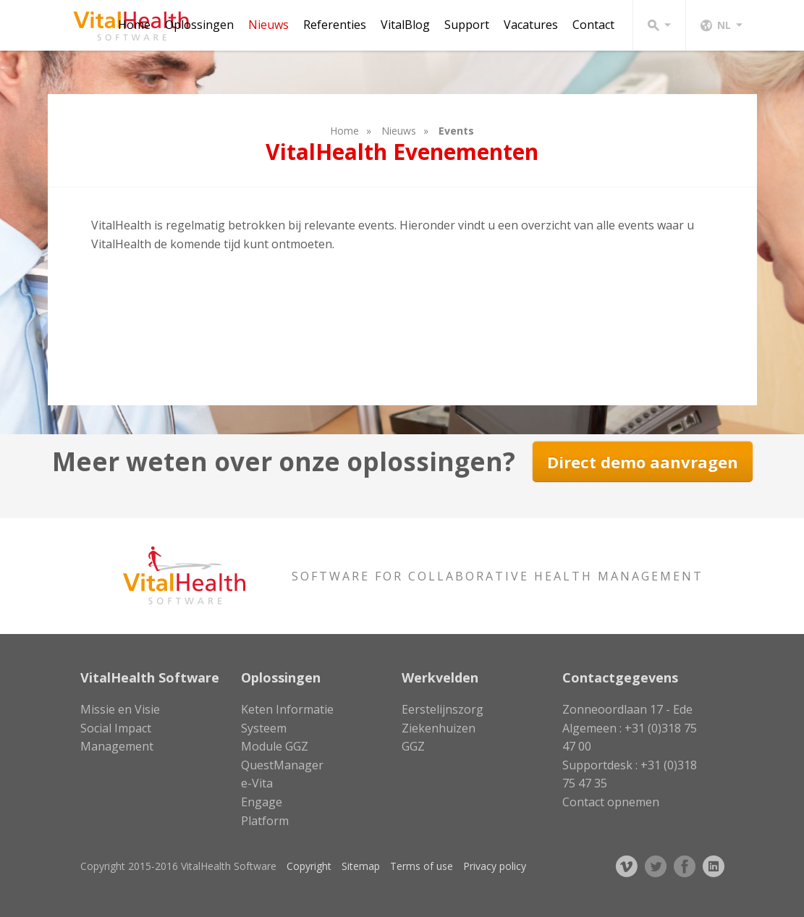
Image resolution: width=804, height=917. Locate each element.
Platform (265, 821)
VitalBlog (405, 25)
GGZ (413, 746)
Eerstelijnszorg (442, 709)
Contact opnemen (610, 802)
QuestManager (282, 765)
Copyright (309, 866)
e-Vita (257, 783)
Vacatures (531, 25)
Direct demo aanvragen (642, 462)
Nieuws (268, 25)
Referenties (334, 25)
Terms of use (421, 866)
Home (134, 25)
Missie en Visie (120, 709)
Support (466, 25)
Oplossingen (199, 25)
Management (116, 746)
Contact (593, 25)
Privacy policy (494, 866)
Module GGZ (274, 746)
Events (456, 131)
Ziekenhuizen (438, 728)
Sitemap (361, 866)
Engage (261, 802)
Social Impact (115, 728)
